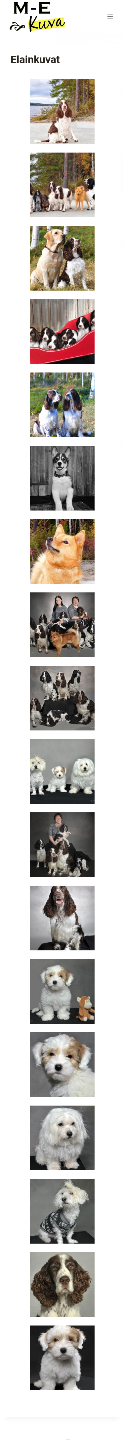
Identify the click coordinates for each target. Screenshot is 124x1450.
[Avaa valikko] (110, 16)
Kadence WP (68, 1438)
